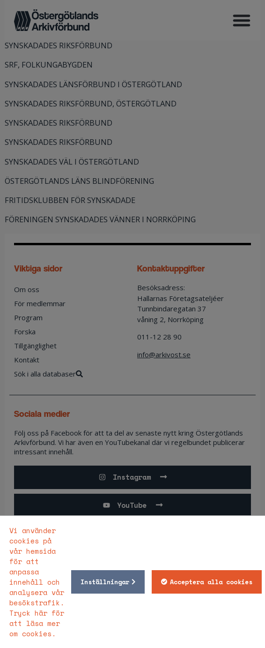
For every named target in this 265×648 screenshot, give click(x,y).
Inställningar (105, 582)
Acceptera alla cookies (211, 582)
